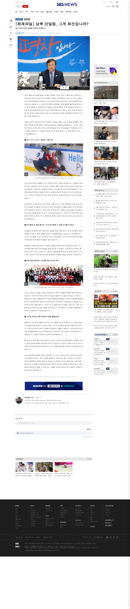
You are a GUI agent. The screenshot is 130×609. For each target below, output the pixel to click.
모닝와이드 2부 (34, 506)
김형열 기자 (29, 397)
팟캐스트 (107, 502)
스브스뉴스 (78, 511)
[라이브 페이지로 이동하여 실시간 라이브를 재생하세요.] (25, 6)
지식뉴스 (107, 500)
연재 (61, 496)
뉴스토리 (32, 515)
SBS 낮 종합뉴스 (49, 516)
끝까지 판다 (63, 516)
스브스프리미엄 (109, 496)
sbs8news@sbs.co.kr (70, 535)
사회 (36, 12)
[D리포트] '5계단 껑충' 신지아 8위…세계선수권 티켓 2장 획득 (43, 400)
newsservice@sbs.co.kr (68, 537)
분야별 (17, 496)
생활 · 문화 (18, 511)
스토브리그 (78, 506)
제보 (91, 502)
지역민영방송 (98, 529)
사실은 (62, 500)
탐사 (61, 519)
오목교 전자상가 (79, 516)
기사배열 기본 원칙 (85, 539)
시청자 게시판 (94, 513)
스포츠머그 (78, 500)
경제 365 (62, 506)
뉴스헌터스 (33, 502)
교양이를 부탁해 (79, 504)
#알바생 (108, 6)
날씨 (91, 500)
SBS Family (86, 529)
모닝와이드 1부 (34, 504)
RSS (91, 511)
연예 (61, 12)
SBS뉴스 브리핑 (49, 514)
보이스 (47, 512)
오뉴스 (32, 511)
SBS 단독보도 (64, 502)
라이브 (92, 504)
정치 (26, 12)
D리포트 (62, 508)
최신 (16, 500)
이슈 (16, 519)
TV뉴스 (75, 12)
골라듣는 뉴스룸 (49, 510)
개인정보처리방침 (47, 529)
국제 (41, 12)
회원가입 (111, 2)
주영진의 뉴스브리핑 (35, 508)
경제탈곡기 (96, 339)
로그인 (104, 2)
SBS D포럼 (108, 516)
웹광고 (38, 529)
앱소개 (92, 508)
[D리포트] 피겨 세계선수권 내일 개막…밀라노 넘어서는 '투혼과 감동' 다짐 (46, 403)
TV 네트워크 (18, 517)
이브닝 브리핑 (49, 502)
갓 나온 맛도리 (79, 514)
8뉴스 (21, 12)
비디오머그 (78, 496)
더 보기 (88, 458)
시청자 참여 (29, 529)
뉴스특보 (32, 517)
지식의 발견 (97, 349)
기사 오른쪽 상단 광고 (105, 48)
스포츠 (56, 12)
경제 (31, 12)
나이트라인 (33, 513)
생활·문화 (49, 12)
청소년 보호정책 (95, 539)
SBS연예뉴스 (109, 511)
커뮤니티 (107, 504)
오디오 (47, 506)
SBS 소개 (19, 529)
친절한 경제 (63, 504)
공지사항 (92, 518)
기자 (91, 506)
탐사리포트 (63, 513)
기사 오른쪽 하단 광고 (105, 394)
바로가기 (92, 496)
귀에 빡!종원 (78, 502)
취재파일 (68, 12)
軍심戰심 (47, 500)
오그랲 (95, 358)
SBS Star (108, 514)
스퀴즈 (107, 506)
